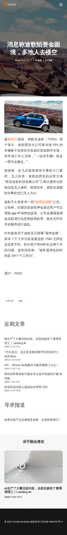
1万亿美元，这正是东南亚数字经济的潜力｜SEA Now (32, 354)
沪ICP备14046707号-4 (51, 521)
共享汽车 (10, 301)
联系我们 (53, 419)
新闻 (40, 60)
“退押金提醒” (43, 202)
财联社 (13, 139)
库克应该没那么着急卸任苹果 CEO (26, 387)
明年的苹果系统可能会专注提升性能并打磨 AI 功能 (33, 376)
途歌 (21, 301)
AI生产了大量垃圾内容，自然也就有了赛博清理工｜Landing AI (32, 341)
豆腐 (50, 60)
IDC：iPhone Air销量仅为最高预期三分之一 (31, 365)
